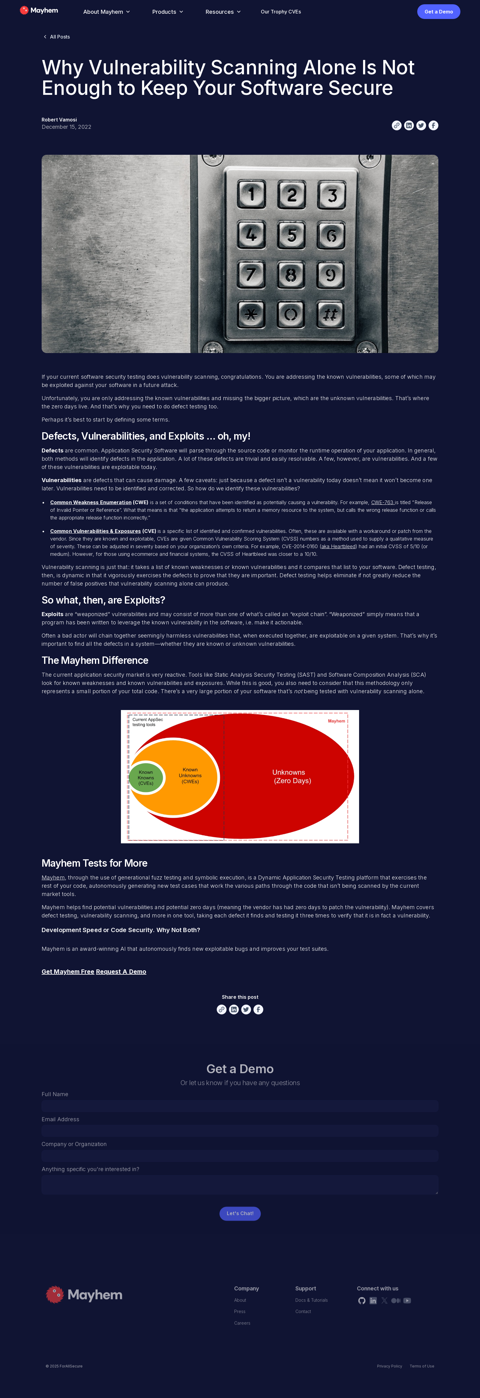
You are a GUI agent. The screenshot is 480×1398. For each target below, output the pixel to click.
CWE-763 (383, 502)
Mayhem (53, 877)
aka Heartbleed (338, 546)
